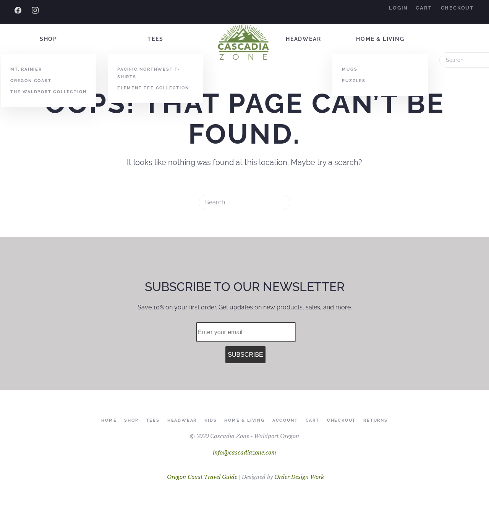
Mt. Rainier (26, 69)
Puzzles (354, 80)
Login (398, 8)
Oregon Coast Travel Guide (202, 476)
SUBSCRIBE (245, 354)
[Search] (244, 202)
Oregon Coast (31, 80)
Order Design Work (299, 476)
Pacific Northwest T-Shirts (148, 73)
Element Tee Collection (153, 88)
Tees (155, 39)
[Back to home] (244, 42)
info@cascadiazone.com (244, 452)
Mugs (349, 69)
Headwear (303, 39)
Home (109, 420)
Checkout (457, 8)
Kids (210, 420)
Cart (424, 8)
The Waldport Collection (48, 91)
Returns (375, 420)
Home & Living (380, 39)
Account (285, 420)
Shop (48, 39)
